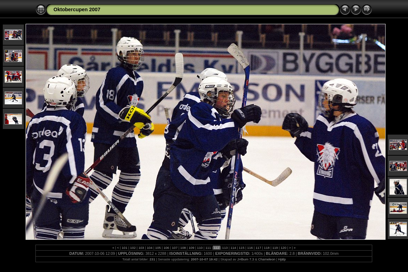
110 (199, 248)
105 (158, 248)
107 (174, 248)
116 (250, 248)
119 (275, 248)
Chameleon (266, 259)
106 (166, 248)
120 (283, 248)
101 (124, 248)
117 (258, 248)
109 (191, 248)
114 (233, 248)
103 (141, 248)
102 (132, 248)
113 (224, 248)
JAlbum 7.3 (245, 259)
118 (266, 248)
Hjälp (282, 259)
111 (208, 248)
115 (241, 248)
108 (183, 248)
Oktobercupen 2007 (76, 9)
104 (149, 248)
